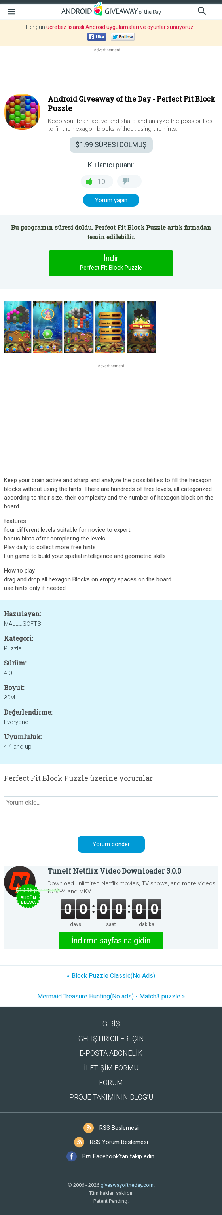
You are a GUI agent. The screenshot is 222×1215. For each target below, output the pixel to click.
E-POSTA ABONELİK (111, 1053)
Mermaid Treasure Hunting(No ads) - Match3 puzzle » (111, 996)
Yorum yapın (111, 200)
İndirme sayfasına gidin (111, 940)
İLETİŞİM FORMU (111, 1068)
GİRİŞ (111, 1024)
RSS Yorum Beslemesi (119, 1142)
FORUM (111, 1082)
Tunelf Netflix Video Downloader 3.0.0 (114, 871)
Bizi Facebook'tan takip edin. (119, 1156)
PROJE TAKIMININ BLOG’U (111, 1097)
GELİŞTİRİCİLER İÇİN (111, 1038)
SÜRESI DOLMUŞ (111, 144)
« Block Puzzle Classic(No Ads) (111, 975)
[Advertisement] (111, 72)
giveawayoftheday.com (127, 1185)
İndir (111, 262)
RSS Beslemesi (119, 1127)
